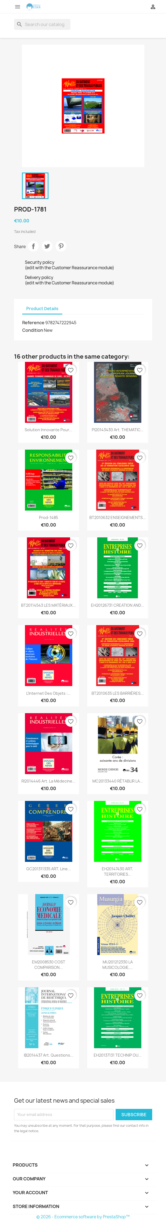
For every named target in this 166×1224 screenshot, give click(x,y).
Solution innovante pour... (48, 429)
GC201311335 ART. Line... (48, 868)
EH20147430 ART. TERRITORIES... (117, 871)
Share (33, 246)
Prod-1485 (48, 517)
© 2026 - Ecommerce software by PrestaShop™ (83, 1217)
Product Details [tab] (42, 308)
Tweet (47, 246)
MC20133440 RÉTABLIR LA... (117, 781)
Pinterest (61, 246)
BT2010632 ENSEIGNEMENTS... (117, 517)
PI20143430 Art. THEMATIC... (118, 429)
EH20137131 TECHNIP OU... (118, 1055)
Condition (32, 330)
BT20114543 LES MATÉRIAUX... (48, 605)
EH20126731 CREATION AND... (117, 605)
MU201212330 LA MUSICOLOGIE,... (117, 964)
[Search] (42, 24)
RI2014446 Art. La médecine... (48, 781)
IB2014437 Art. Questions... (48, 1055)
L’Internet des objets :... (48, 693)
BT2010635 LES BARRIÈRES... (118, 693)
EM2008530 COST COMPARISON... (48, 964)
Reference (33, 322)
